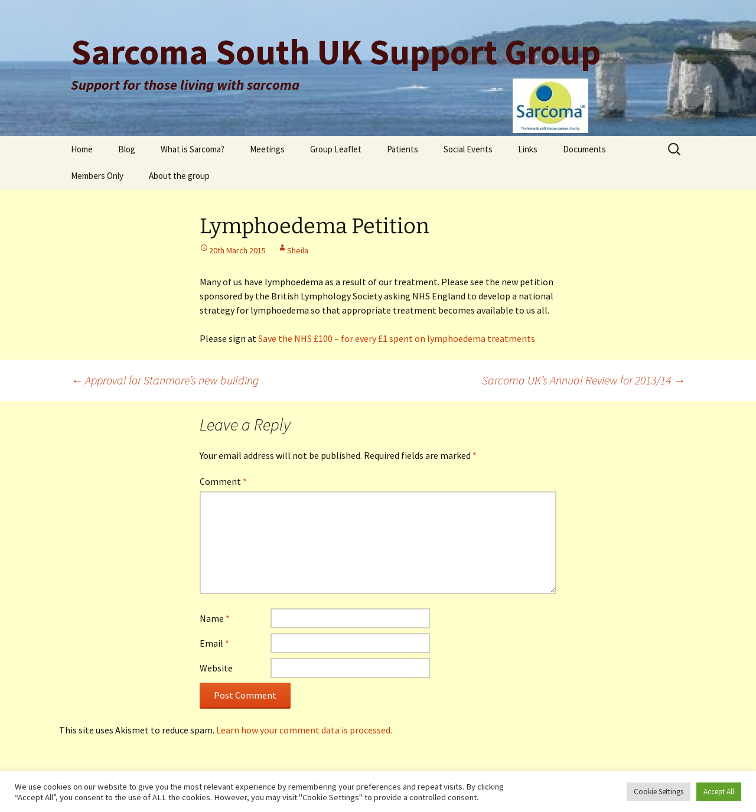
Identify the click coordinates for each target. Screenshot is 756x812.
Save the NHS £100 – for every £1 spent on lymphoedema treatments (396, 338)
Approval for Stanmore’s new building (165, 380)
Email (214, 643)
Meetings (267, 149)
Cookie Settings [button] (658, 792)
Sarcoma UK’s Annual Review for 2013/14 (583, 380)
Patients (402, 149)
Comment (223, 481)
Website (216, 668)
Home (82, 149)
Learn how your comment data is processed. (304, 730)
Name (215, 618)
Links (527, 149)
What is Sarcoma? (192, 149)
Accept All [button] (718, 792)
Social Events (468, 149)
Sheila (297, 250)
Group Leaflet (335, 149)
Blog (126, 149)
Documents (584, 149)
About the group (179, 175)
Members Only (97, 175)
